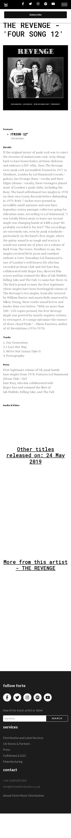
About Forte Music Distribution (23, 795)
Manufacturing (13, 761)
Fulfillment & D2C (14, 755)
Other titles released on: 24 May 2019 (35, 455)
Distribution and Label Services (23, 737)
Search (57, 718)
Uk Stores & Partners (16, 743)
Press (6, 749)
